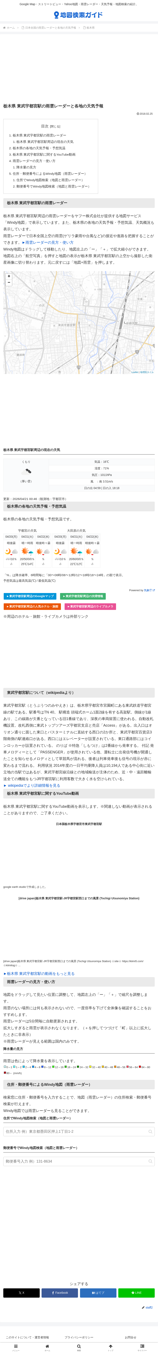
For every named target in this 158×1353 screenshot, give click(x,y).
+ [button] (9, 279)
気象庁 (149, 592)
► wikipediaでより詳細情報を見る (31, 788)
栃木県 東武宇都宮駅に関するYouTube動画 (44, 155)
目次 (45, 126)
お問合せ (130, 1339)
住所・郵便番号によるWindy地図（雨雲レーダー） (50, 175)
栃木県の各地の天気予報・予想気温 (39, 149)
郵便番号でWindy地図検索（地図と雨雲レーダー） (54, 189)
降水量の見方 (27, 169)
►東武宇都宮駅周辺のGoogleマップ (30, 598)
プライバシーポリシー (79, 1339)
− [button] (9, 285)
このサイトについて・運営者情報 (27, 1339)
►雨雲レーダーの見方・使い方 (48, 245)
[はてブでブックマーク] (98, 1295)
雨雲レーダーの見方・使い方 (34, 162)
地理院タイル (147, 374)
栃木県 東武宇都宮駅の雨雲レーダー (39, 135)
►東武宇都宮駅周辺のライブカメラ (90, 609)
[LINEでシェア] (136, 1295)
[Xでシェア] (21, 1295)
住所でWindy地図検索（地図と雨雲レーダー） (51, 182)
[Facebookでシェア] (60, 1295)
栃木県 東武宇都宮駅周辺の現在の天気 (45, 142)
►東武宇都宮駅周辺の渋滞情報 (83, 598)
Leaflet (134, 374)
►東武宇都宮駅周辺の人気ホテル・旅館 (32, 609)
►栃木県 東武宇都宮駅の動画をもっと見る (39, 976)
